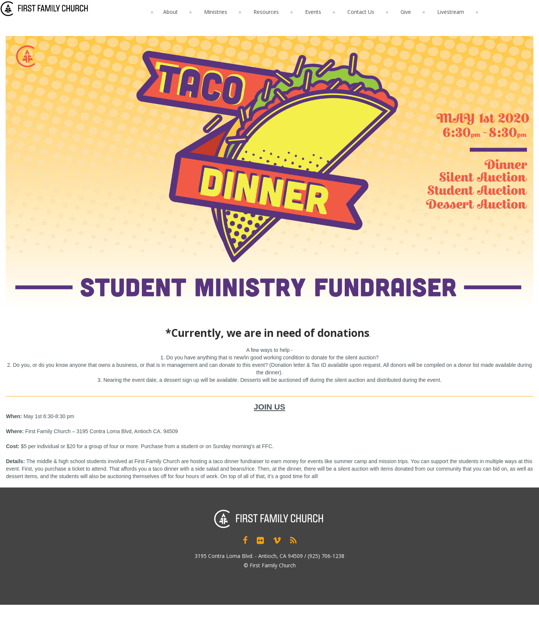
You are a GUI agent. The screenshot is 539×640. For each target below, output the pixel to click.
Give (406, 11)
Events (313, 11)
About (170, 11)
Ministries (215, 11)
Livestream (450, 11)
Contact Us (360, 11)
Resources (266, 11)
